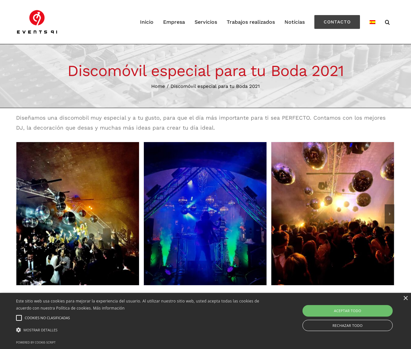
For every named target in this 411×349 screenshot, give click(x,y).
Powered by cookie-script (36, 342)
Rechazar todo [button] (347, 325)
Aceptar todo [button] (347, 310)
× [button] (405, 298)
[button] (139, 330)
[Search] (387, 22)
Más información (109, 308)
